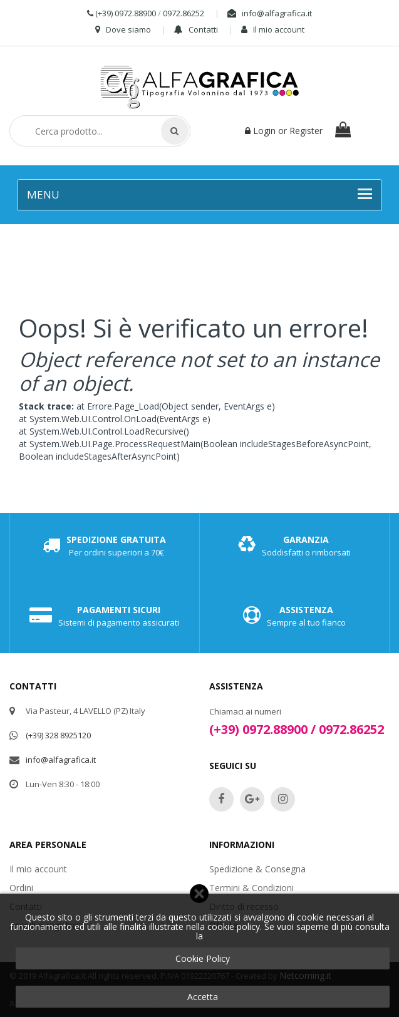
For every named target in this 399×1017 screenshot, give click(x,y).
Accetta (202, 997)
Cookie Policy (202, 958)
